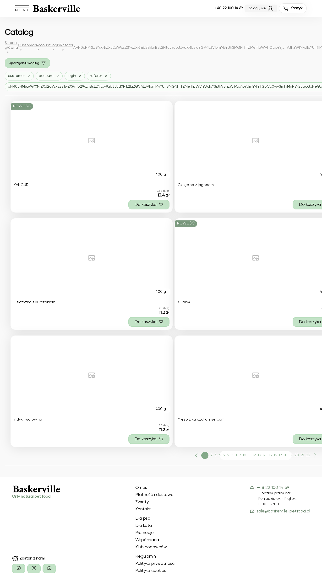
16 (275, 455)
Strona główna (11, 45)
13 (259, 455)
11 (249, 455)
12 (254, 455)
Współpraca (147, 540)
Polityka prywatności (155, 563)
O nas (141, 487)
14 (265, 455)
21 (302, 455)
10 (244, 455)
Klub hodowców (151, 547)
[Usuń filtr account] (49, 76)
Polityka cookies (150, 571)
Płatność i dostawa (154, 495)
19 (290, 455)
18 (285, 455)
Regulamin (145, 556)
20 (296, 455)
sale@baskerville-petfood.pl (280, 511)
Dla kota (143, 525)
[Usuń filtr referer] (99, 76)
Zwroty (142, 502)
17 (280, 455)
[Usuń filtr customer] (19, 76)
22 (308, 455)
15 (270, 455)
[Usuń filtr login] (75, 76)
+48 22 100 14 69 (229, 8)
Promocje (144, 533)
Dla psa (142, 518)
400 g (160, 174)
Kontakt (143, 509)
